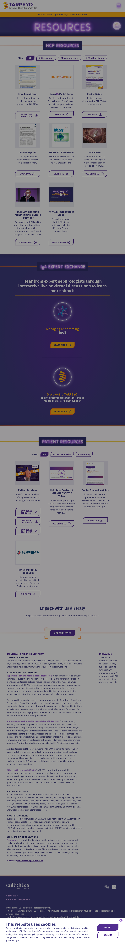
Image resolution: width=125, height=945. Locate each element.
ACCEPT (108, 927)
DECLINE (108, 935)
